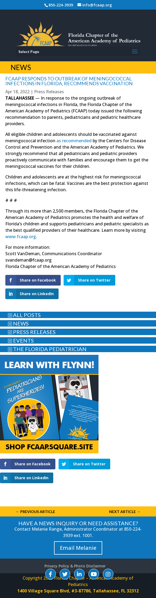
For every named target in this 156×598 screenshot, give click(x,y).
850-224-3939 (60, 4)
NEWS (18, 323)
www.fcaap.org (20, 236)
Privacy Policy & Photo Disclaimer (75, 565)
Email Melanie (78, 547)
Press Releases (49, 92)
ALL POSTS (24, 315)
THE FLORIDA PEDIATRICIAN (47, 349)
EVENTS (21, 340)
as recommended (74, 141)
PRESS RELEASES (32, 332)
